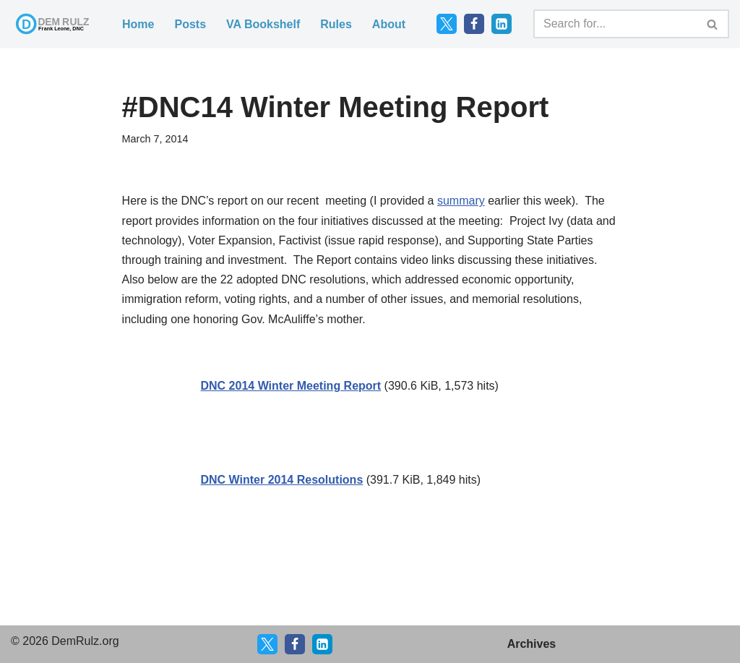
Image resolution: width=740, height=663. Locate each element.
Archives (531, 644)
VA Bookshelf (263, 24)
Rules (336, 24)
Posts (190, 24)
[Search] (615, 23)
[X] (267, 644)
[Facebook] (474, 24)
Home (138, 24)
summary (461, 200)
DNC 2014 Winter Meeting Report (290, 386)
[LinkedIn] (501, 24)
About (388, 24)
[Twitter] (446, 24)
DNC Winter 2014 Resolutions (281, 480)
